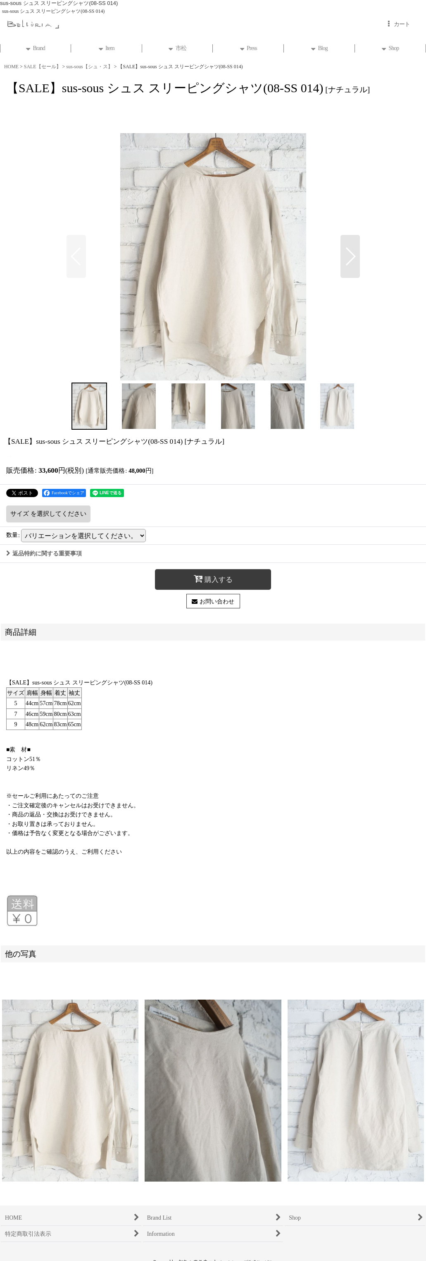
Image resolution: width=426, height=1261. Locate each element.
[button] (76, 256)
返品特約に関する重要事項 (44, 553)
